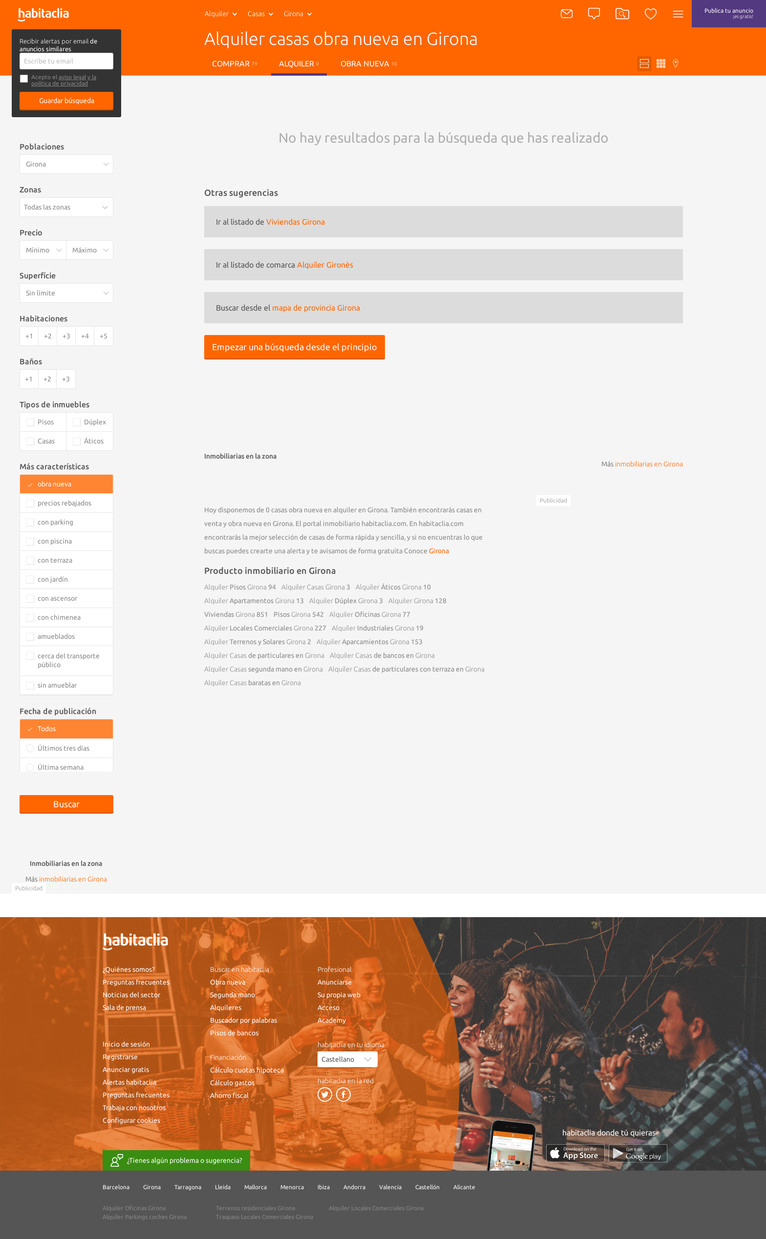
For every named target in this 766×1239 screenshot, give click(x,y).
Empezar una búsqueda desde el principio (294, 347)
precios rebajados (64, 503)
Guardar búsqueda (66, 101)
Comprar (234, 63)
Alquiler (217, 14)
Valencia (390, 1187)
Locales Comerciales (258, 628)
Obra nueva (368, 63)
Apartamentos (249, 601)
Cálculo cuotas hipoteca (247, 1070)
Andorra (354, 1187)
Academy (332, 1020)
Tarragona (187, 1187)
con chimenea (59, 617)
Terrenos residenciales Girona (255, 1208)
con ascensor (57, 598)
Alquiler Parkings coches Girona (145, 1217)
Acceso (329, 1007)
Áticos (389, 587)
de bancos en (382, 655)
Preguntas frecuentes (136, 982)
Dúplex (343, 601)
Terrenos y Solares (255, 642)
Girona (439, 551)
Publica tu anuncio (728, 13)
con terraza (55, 560)
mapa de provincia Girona (316, 307)
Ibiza (324, 1187)
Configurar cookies (131, 1120)
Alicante (464, 1187)
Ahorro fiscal (229, 1095)
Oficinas (365, 614)
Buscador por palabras (243, 1020)
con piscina (55, 541)
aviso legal (72, 77)
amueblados (56, 636)
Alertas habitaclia (129, 1082)
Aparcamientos (363, 642)
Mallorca (255, 1187)
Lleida (223, 1187)
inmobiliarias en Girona (649, 464)
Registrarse (120, 1057)
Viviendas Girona (295, 221)
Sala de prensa (124, 1007)
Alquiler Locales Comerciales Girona (376, 1208)
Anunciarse (335, 982)
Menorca (292, 1187)
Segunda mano (232, 995)
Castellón (427, 1187)
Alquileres (225, 1007)
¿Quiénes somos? (129, 969)
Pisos (235, 587)
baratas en (252, 683)
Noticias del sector (131, 995)
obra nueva (54, 484)
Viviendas (229, 614)
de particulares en (264, 655)
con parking (55, 522)
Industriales (373, 628)
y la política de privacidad (63, 80)
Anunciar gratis (126, 1069)
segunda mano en (263, 669)
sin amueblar (57, 685)
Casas (256, 14)
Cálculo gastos (232, 1083)
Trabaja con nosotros (134, 1108)
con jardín (53, 579)
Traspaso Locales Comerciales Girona (264, 1217)
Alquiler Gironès (325, 264)
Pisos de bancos (234, 1033)
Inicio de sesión (126, 1044)
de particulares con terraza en (406, 669)
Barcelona (116, 1187)
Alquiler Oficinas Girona (134, 1208)
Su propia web (339, 995)
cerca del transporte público (69, 660)
